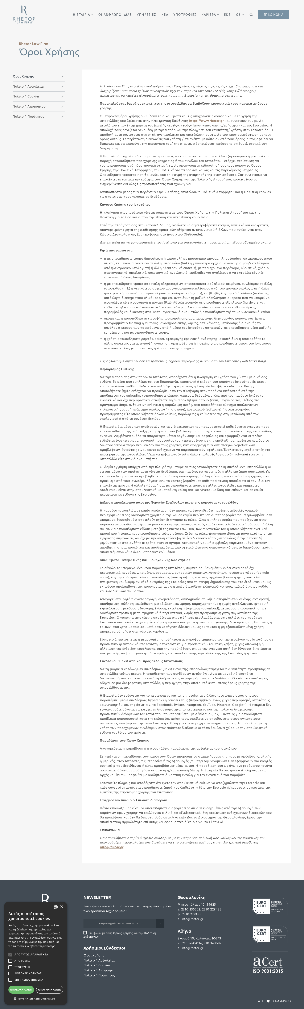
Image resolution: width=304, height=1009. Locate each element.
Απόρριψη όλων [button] (49, 989)
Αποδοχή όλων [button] (21, 989)
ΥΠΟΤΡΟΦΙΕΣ (185, 15)
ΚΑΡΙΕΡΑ (209, 15)
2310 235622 (190, 909)
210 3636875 (213, 943)
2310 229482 (211, 909)
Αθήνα (184, 931)
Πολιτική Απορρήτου (99, 970)
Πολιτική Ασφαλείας (99, 960)
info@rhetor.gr (192, 919)
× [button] (61, 907)
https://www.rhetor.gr (206, 121)
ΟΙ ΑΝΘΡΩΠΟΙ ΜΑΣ (115, 15)
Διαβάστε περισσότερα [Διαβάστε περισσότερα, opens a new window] (41, 946)
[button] (92, 14)
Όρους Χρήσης (123, 933)
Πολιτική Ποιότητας (99, 975)
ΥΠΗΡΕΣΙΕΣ (146, 15)
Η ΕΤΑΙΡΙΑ (81, 15)
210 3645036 (192, 943)
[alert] (35, 953)
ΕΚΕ (227, 15)
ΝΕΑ (165, 15)
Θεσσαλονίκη (192, 897)
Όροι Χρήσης (93, 955)
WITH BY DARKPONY (274, 1001)
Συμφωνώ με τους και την (119, 934)
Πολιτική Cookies (97, 965)
